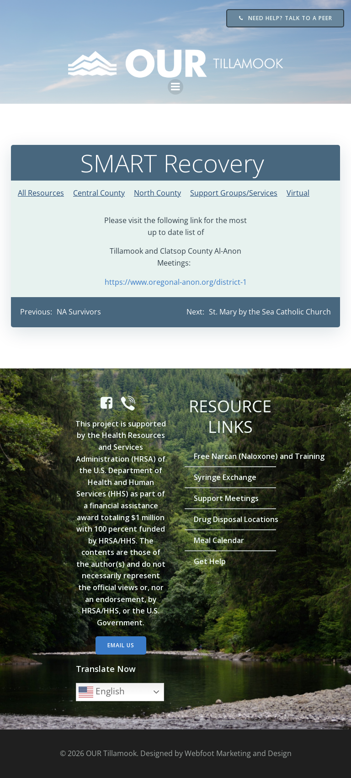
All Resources (41, 193)
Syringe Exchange (225, 477)
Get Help (210, 561)
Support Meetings (226, 498)
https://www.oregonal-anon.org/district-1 (176, 282)
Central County (99, 193)
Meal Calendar (219, 540)
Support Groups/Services (233, 193)
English (102, 692)
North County (157, 193)
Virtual (298, 193)
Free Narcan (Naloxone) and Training (230, 456)
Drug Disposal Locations (230, 519)
